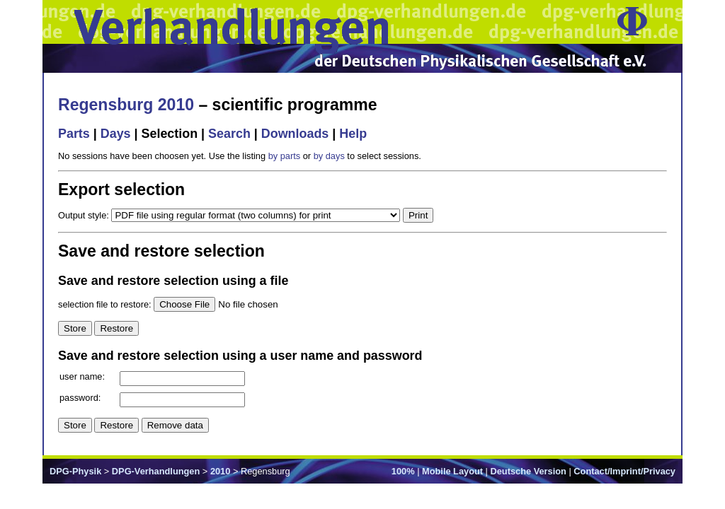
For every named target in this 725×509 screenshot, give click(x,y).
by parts (284, 156)
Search (229, 134)
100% (403, 471)
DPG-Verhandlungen (156, 471)
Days (116, 134)
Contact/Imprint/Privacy (624, 471)
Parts (74, 134)
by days (329, 156)
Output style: (84, 215)
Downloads (295, 134)
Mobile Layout (452, 471)
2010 (220, 471)
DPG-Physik (75, 471)
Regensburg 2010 (126, 104)
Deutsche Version (528, 471)
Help (353, 134)
